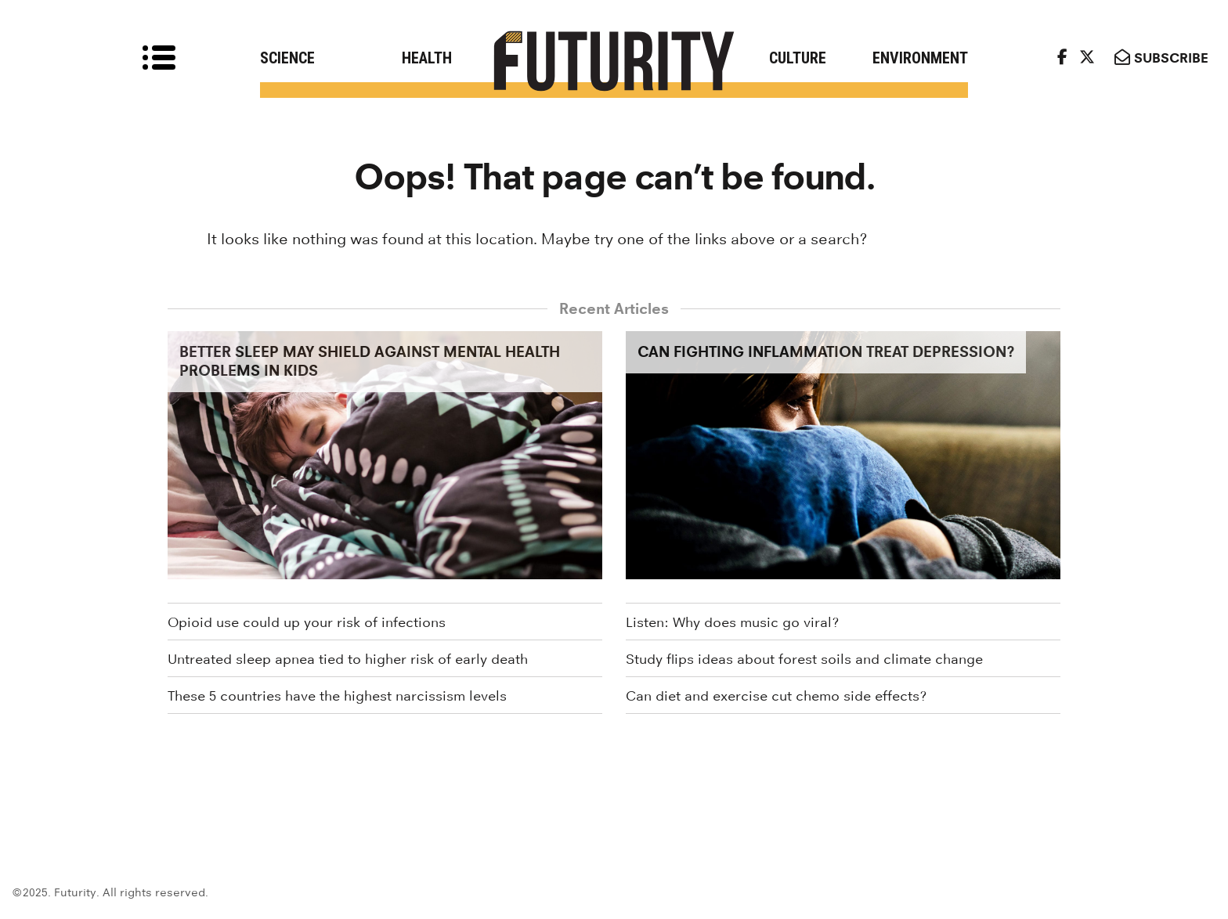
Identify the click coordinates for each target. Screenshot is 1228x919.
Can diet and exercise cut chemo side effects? (776, 696)
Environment (920, 58)
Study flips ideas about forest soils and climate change (804, 659)
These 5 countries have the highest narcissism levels (337, 696)
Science (287, 58)
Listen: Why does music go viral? (732, 622)
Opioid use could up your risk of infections (307, 622)
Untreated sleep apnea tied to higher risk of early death (348, 659)
